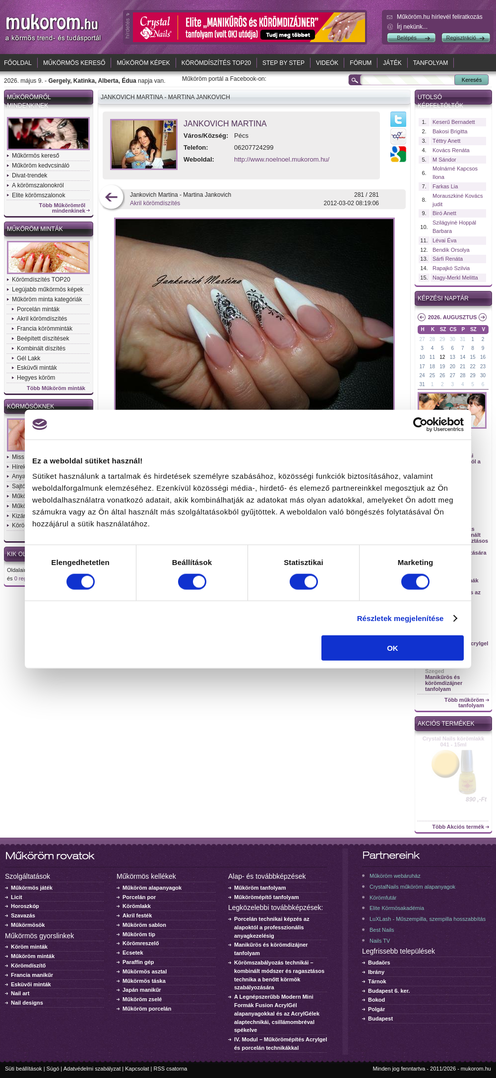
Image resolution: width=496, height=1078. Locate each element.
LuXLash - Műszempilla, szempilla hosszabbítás (428, 919)
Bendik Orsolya (451, 250)
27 (422, 339)
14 (462, 357)
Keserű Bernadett (454, 122)
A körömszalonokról (38, 185)
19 (442, 366)
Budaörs (379, 962)
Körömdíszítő (28, 965)
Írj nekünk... (412, 26)
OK (392, 648)
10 (422, 357)
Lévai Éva (444, 240)
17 (422, 366)
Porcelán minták (38, 309)
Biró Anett (444, 213)
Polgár (376, 1009)
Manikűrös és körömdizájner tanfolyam (443, 683)
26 (442, 375)
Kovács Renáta (451, 150)
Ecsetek (133, 953)
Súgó (53, 1069)
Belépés (407, 38)
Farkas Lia (445, 186)
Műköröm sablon (144, 925)
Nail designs (27, 1003)
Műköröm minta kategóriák (47, 299)
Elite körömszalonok (38, 195)
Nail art (20, 993)
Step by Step (283, 62)
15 (473, 357)
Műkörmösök (28, 925)
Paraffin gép (138, 962)
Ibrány (376, 972)
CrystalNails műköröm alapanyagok (412, 887)
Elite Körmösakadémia (397, 908)
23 (483, 366)
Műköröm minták (35, 229)
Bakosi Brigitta (450, 131)
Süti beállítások (23, 1069)
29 (442, 339)
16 (483, 357)
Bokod (376, 1000)
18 (432, 366)
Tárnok (377, 981)
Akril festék (137, 915)
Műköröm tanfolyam (260, 888)
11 (432, 357)
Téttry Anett (446, 141)
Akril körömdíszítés (42, 318)
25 (432, 375)
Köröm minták (29, 947)
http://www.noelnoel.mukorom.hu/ (281, 159)
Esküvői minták (37, 367)
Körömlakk (137, 906)
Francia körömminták (44, 328)
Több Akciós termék (458, 827)
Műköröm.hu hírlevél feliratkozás (440, 16)
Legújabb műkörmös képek (47, 289)
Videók (327, 62)
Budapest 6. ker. (389, 991)
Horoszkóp (25, 906)
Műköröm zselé (142, 999)
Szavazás (23, 915)
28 (432, 339)
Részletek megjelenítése (400, 618)
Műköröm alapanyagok (152, 888)
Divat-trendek (29, 175)
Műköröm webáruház (395, 876)
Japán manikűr (142, 990)
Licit (16, 897)
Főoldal (18, 62)
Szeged (434, 671)
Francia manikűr (32, 975)
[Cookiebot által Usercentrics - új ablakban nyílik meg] (420, 424)
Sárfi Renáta (448, 259)
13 (452, 357)
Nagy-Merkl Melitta (455, 278)
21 (462, 366)
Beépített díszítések (43, 338)
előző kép (111, 198)
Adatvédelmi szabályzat (92, 1069)
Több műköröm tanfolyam (464, 702)
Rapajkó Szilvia (451, 268)
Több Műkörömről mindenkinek (62, 208)
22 (473, 366)
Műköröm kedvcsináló (40, 165)
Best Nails (382, 930)
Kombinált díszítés (41, 348)
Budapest (380, 1018)
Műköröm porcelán (147, 1009)
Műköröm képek (143, 62)
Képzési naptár (443, 298)
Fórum (361, 62)
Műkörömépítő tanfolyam (266, 897)
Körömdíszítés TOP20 (216, 62)
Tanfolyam (430, 62)
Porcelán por (139, 897)
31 (462, 339)
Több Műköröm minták (56, 388)
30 (452, 339)
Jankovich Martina (225, 123)
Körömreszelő (141, 943)
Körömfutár (383, 898)
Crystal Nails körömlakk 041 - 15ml (454, 741)
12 (442, 357)
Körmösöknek (30, 406)
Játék (392, 62)
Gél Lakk (28, 358)
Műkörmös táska (144, 981)
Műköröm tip (139, 934)
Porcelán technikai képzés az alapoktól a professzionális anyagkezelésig (272, 927)
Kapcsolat (137, 1069)
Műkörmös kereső (74, 62)
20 (452, 366)
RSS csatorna (170, 1069)
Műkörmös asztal (145, 971)
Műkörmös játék (32, 888)
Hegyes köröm (36, 377)
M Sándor (444, 160)
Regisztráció (461, 38)
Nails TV (380, 941)
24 (422, 375)
